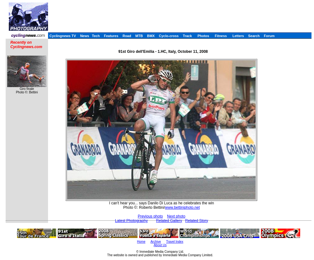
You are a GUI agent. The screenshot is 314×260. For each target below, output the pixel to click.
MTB (139, 36)
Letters (238, 36)
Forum (269, 36)
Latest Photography (131, 221)
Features (111, 36)
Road (126, 36)
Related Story (196, 221)
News (84, 36)
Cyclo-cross (169, 36)
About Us (160, 245)
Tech (96, 36)
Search (254, 36)
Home (141, 241)
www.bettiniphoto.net (182, 207)
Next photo (176, 216)
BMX (150, 36)
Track (187, 36)
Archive (155, 241)
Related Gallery (169, 221)
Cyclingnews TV (62, 36)
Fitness (221, 36)
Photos (203, 36)
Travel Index (174, 241)
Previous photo (150, 216)
